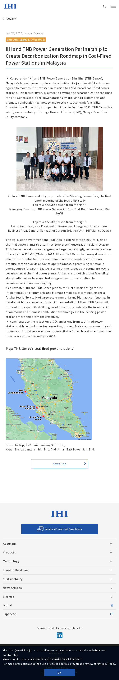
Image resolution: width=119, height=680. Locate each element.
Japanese (9, 614)
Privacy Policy (106, 663)
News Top (59, 464)
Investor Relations (15, 570)
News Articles (12, 588)
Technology (11, 561)
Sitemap (8, 597)
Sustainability (13, 579)
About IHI (9, 543)
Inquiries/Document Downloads (63, 529)
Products (9, 552)
